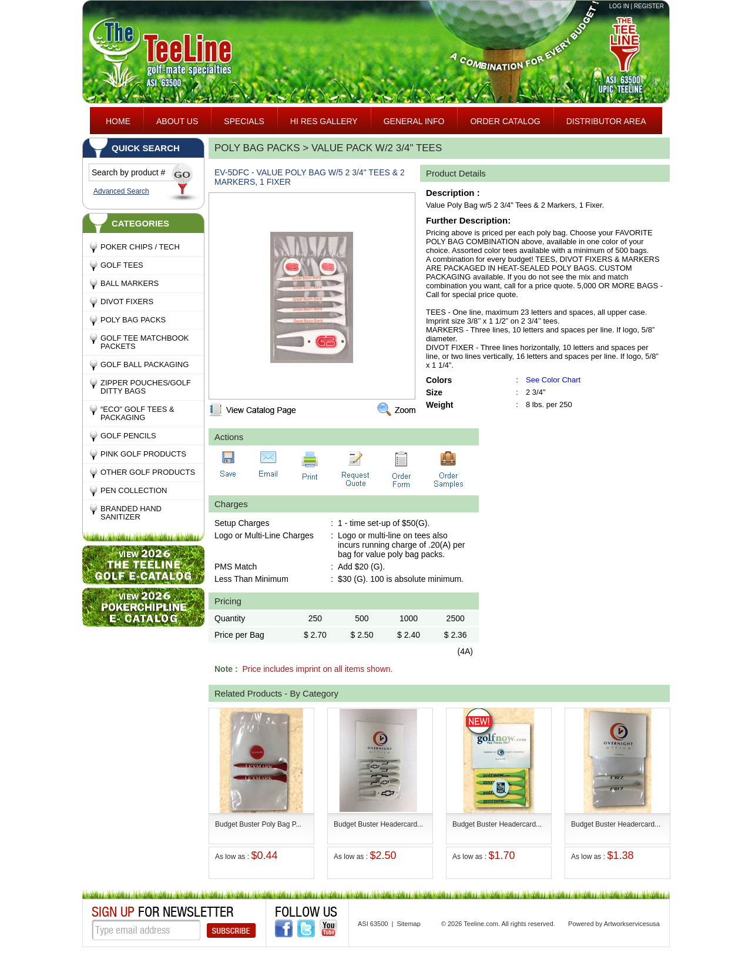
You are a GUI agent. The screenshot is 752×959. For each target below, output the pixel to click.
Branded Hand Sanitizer (131, 512)
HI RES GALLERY (324, 121)
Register (649, 6)
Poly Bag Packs (133, 319)
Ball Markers (129, 283)
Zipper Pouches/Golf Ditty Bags (145, 386)
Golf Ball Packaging (144, 364)
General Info (414, 121)
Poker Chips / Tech (140, 246)
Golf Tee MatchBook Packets (144, 342)
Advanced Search (121, 191)
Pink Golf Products (143, 453)
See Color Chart (553, 379)
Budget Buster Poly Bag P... (258, 824)
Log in (619, 6)
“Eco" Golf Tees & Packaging (137, 413)
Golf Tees (121, 265)
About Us (177, 121)
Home (118, 121)
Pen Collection (133, 490)
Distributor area (606, 121)
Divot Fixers (126, 301)
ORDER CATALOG (505, 121)
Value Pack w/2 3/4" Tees (376, 148)
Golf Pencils (128, 435)
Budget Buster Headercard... (378, 824)
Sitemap (408, 923)
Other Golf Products (147, 472)
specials (244, 121)
